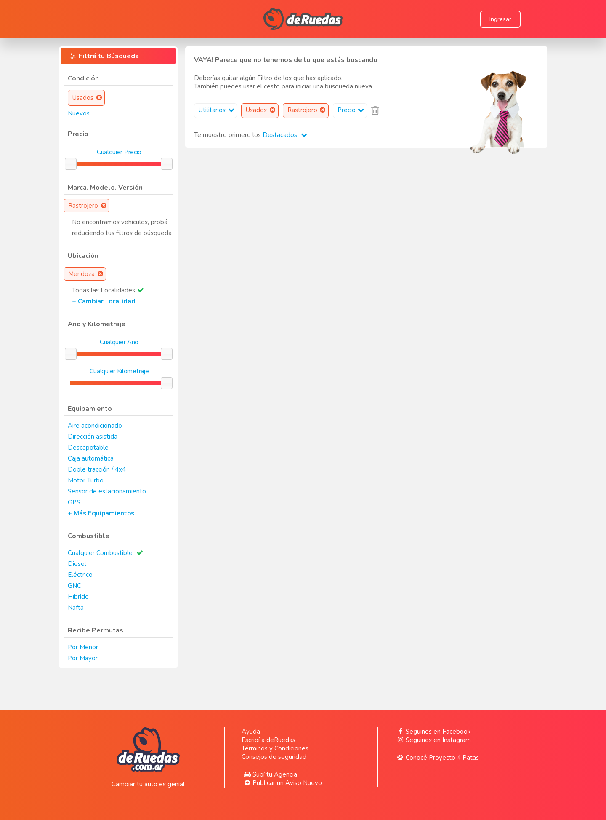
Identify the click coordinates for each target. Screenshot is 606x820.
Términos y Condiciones (275, 748)
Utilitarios (218, 110)
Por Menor (83, 647)
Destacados (285, 135)
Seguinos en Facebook (432, 731)
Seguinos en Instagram (433, 740)
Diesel (77, 564)
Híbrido (78, 596)
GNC (74, 586)
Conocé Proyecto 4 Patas (437, 757)
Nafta (76, 607)
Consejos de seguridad (274, 757)
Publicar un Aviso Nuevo (282, 783)
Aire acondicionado (95, 425)
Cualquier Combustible (100, 553)
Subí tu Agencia (269, 774)
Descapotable (88, 447)
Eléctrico (80, 575)
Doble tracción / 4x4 (97, 469)
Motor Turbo (86, 480)
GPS (74, 502)
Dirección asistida (92, 436)
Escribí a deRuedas (268, 740)
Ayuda (251, 731)
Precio (352, 110)
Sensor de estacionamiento (107, 491)
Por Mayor (83, 658)
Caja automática (91, 458)
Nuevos (79, 113)
